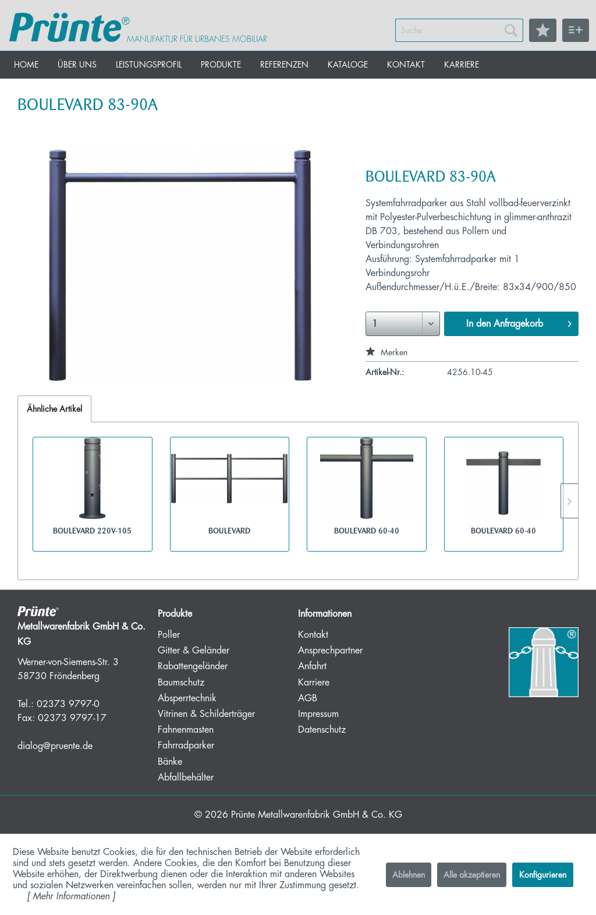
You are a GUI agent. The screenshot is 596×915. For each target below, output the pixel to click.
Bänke (170, 761)
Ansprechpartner (330, 650)
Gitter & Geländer (193, 650)
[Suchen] (511, 30)
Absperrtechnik (187, 698)
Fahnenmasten (186, 729)
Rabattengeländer (193, 666)
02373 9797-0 (68, 704)
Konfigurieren (542, 875)
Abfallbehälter (186, 777)
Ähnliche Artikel (54, 409)
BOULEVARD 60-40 (366, 530)
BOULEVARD (229, 530)
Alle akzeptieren (472, 875)
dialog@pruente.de (55, 746)
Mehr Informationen (71, 896)
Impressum (318, 714)
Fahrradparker (186, 745)
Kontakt (313, 635)
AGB (307, 698)
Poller (169, 635)
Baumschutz (181, 682)
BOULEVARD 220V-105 (92, 530)
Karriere (313, 682)
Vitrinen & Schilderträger (206, 714)
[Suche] (459, 30)
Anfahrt (312, 666)
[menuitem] (459, 30)
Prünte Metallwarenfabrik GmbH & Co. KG (316, 814)
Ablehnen (408, 875)
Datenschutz (322, 729)
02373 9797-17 (72, 718)
